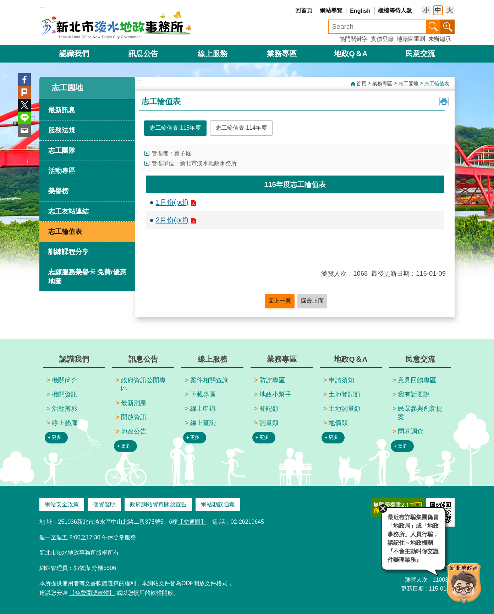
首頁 (361, 83)
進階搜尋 (447, 27)
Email (24, 130)
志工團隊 (61, 150)
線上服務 (212, 53)
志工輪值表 (65, 231)
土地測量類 (345, 408)
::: (41, 8)
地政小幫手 (275, 394)
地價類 (338, 422)
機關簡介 (64, 380)
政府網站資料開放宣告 (158, 504)
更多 (56, 437)
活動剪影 (64, 408)
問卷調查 (410, 431)
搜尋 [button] (433, 27)
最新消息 (134, 402)
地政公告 (134, 431)
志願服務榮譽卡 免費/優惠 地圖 (87, 276)
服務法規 (61, 130)
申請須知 (341, 380)
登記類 (269, 408)
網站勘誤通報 (218, 504)
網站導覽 (331, 10)
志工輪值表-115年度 (175, 128)
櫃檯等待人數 (395, 10)
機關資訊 (64, 394)
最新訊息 (61, 110)
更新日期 (412, 588)
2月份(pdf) (172, 220)
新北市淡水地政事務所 (116, 25)
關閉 (382, 508)
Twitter (24, 105)
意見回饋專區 (417, 380)
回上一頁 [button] (279, 301)
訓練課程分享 (68, 251)
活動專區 (61, 170)
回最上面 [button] (312, 301)
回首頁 (303, 10)
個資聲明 (104, 504)
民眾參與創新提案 (420, 413)
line (24, 118)
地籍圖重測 (411, 39)
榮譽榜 (58, 191)
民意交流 (420, 53)
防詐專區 (272, 380)
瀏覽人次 (416, 579)
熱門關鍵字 (353, 39)
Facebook (24, 79)
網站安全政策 (62, 504)
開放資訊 (134, 417)
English (360, 11)
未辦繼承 (439, 39)
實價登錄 (382, 39)
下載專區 (203, 394)
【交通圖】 (192, 522)
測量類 (269, 422)
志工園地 (67, 87)
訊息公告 (143, 53)
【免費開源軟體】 (92, 593)
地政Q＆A (350, 53)
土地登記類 (345, 394)
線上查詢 (203, 422)
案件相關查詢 (209, 380)
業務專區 (282, 53)
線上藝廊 (64, 422)
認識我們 (74, 53)
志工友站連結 (68, 211)
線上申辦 (203, 408)
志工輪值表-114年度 (241, 128)
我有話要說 (414, 394)
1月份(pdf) (172, 202)
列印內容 (444, 101)
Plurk (24, 92)
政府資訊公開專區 (143, 384)
